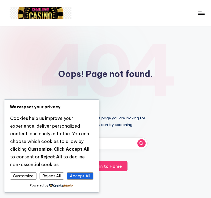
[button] (141, 143)
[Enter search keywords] (105, 143)
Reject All (52, 176)
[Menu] (201, 13)
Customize (23, 176)
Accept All (80, 176)
